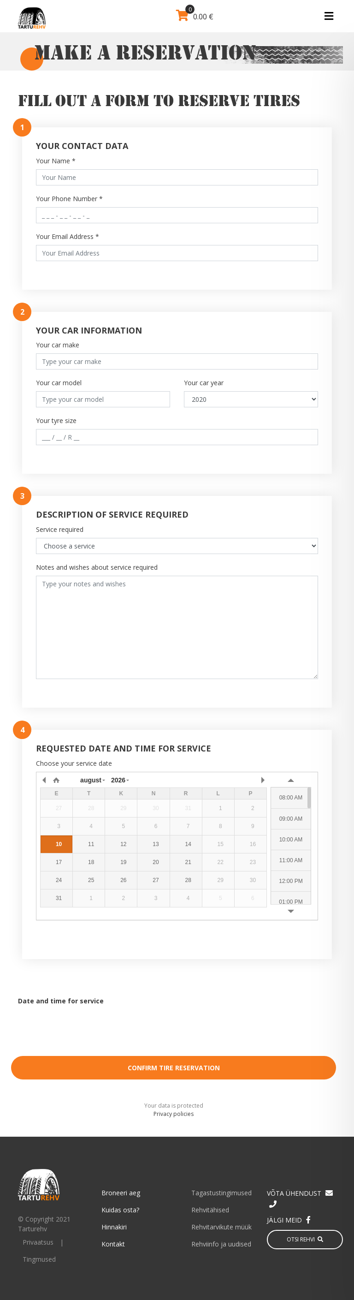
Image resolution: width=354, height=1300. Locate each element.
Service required (59, 529)
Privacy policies (173, 1114)
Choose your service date (74, 763)
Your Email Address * (67, 236)
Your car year (204, 382)
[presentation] (174, 1031)
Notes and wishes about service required (97, 567)
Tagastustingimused (221, 1192)
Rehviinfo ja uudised (221, 1244)
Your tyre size (56, 420)
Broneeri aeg (120, 1192)
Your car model (59, 382)
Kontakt (113, 1244)
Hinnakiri (114, 1226)
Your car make (57, 344)
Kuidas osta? (120, 1209)
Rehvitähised (210, 1209)
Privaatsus (38, 1242)
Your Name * (56, 160)
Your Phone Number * (69, 198)
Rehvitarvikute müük (221, 1226)
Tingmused (39, 1259)
